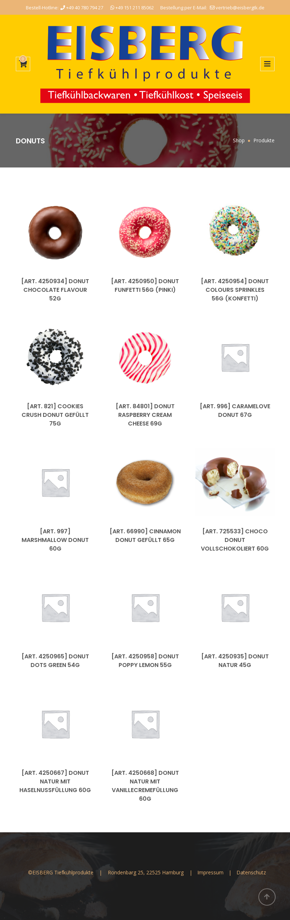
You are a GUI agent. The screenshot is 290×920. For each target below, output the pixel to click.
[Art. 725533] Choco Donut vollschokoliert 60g (235, 540)
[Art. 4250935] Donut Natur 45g (235, 660)
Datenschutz (251, 872)
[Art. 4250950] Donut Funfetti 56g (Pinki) (145, 285)
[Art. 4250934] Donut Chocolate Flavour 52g (55, 290)
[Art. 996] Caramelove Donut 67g (235, 410)
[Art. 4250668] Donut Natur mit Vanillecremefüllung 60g (145, 786)
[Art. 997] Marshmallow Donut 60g (55, 540)
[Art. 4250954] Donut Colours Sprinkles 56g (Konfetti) (235, 290)
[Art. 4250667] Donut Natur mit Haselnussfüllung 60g (55, 781)
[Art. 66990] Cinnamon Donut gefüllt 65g (145, 535)
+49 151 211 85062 (132, 7)
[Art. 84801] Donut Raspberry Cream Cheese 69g (145, 415)
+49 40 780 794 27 (81, 7)
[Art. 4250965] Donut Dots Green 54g (55, 660)
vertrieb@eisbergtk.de (237, 7)
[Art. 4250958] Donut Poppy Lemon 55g (145, 660)
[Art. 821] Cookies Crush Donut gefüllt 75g (55, 415)
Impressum (211, 872)
